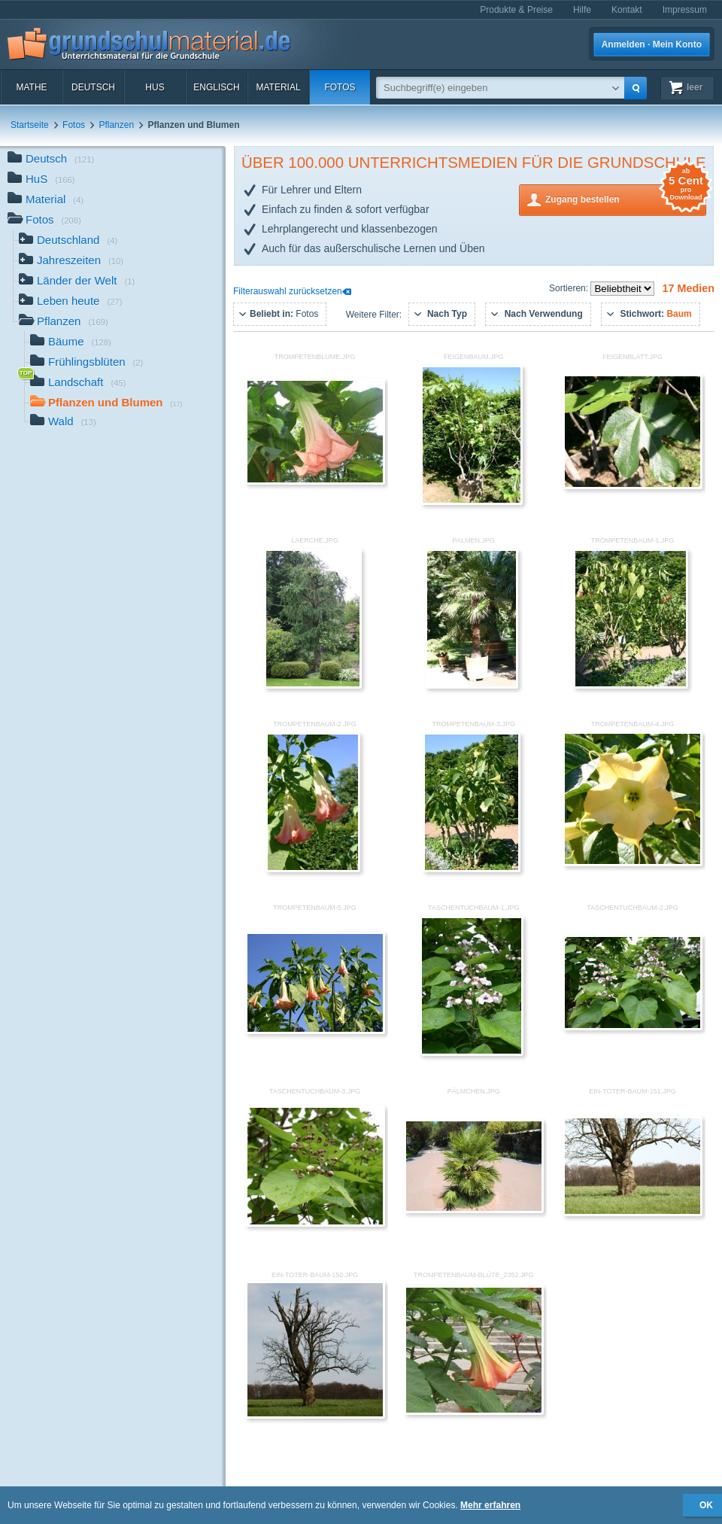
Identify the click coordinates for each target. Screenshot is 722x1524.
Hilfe (582, 10)
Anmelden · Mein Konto (652, 44)
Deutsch (93, 87)
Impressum (685, 10)
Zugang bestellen (625, 198)
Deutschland (68, 241)
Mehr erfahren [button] (490, 1505)
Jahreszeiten (71, 261)
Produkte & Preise (516, 10)
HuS (154, 87)
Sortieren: (569, 288)
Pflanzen (116, 125)
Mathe (31, 87)
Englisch (216, 87)
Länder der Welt (77, 281)
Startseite (30, 125)
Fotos (339, 87)
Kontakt (626, 10)
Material (278, 87)
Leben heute (70, 302)
